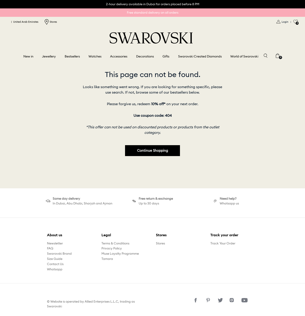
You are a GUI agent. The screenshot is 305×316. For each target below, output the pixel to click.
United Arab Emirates (22, 21)
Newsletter (55, 243)
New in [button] (28, 56)
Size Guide (54, 259)
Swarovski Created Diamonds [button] (200, 56)
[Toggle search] (265, 55)
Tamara (107, 259)
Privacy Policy (111, 248)
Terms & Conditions (115, 243)
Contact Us (55, 264)
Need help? (228, 199)
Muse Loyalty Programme (120, 253)
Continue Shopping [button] (152, 150)
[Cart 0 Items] (277, 55)
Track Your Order (222, 243)
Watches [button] (95, 56)
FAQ (50, 248)
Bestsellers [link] (72, 56)
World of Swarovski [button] (244, 56)
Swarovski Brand (59, 253)
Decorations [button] (145, 56)
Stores (50, 21)
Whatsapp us (229, 203)
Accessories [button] (118, 56)
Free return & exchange (156, 199)
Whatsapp (54, 269)
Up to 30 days (149, 203)
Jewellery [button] (49, 56)
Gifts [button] (165, 56)
